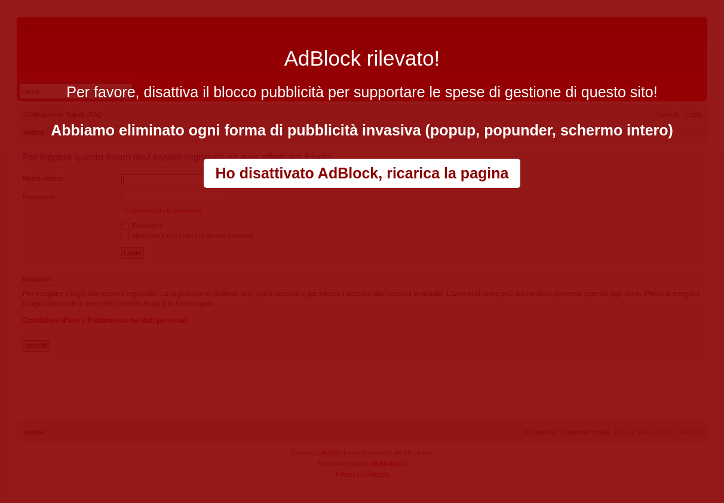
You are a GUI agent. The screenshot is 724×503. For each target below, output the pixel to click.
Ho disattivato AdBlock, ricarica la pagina (362, 173)
